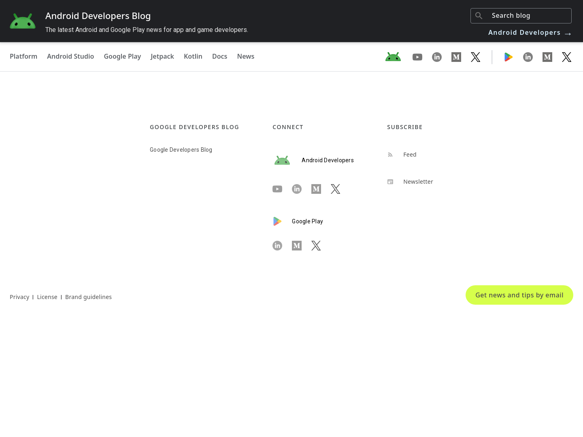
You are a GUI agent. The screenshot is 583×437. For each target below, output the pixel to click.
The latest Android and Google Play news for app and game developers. (146, 30)
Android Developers (530, 32)
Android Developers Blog (98, 15)
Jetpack (162, 56)
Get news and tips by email (519, 295)
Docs (220, 56)
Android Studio (70, 56)
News (246, 56)
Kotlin (193, 56)
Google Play (122, 56)
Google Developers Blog (181, 149)
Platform (23, 56)
